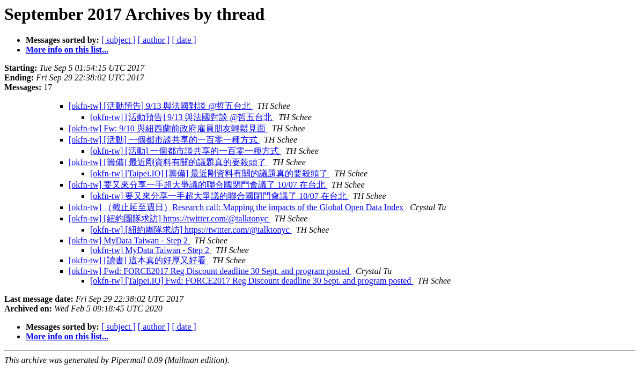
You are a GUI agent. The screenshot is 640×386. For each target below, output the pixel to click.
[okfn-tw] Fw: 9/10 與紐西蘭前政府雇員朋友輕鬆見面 (168, 128)
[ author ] (154, 39)
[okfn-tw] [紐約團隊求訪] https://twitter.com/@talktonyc (169, 218)
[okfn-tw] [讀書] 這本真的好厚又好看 (138, 260)
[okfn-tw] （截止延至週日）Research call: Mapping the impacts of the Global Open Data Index (237, 207)
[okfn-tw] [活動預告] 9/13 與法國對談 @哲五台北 (161, 105)
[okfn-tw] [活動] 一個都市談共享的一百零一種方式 (164, 139)
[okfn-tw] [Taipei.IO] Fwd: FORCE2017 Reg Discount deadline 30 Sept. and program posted (251, 280)
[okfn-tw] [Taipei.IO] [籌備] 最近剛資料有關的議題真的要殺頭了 (210, 173)
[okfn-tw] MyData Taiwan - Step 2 (129, 240)
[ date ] (184, 39)
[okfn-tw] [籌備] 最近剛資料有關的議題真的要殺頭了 (168, 162)
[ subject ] (118, 39)
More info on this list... (67, 49)
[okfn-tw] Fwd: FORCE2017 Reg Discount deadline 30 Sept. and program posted (210, 271)
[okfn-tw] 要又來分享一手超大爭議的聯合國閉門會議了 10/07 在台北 (198, 184)
